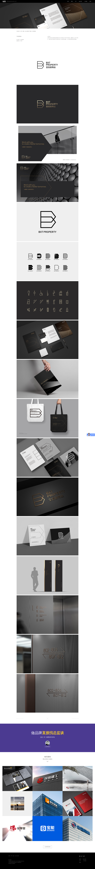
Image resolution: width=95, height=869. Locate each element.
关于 (76, 1)
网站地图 (9, 859)
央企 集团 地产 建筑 (28, 31)
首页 (68, 1)
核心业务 (80, 1)
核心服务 (84, 859)
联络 (90, 1)
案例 (72, 1)
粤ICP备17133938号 (11, 863)
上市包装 (85, 1)
